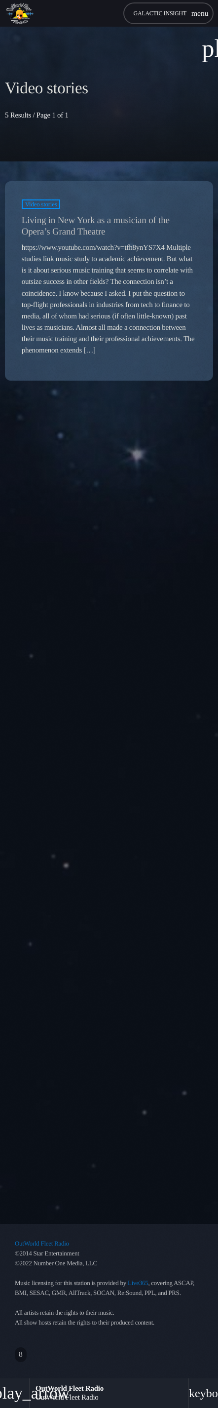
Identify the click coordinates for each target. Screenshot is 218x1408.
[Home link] (19, 13)
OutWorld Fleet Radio (42, 1243)
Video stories (41, 204)
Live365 (138, 1283)
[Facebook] (21, 1354)
